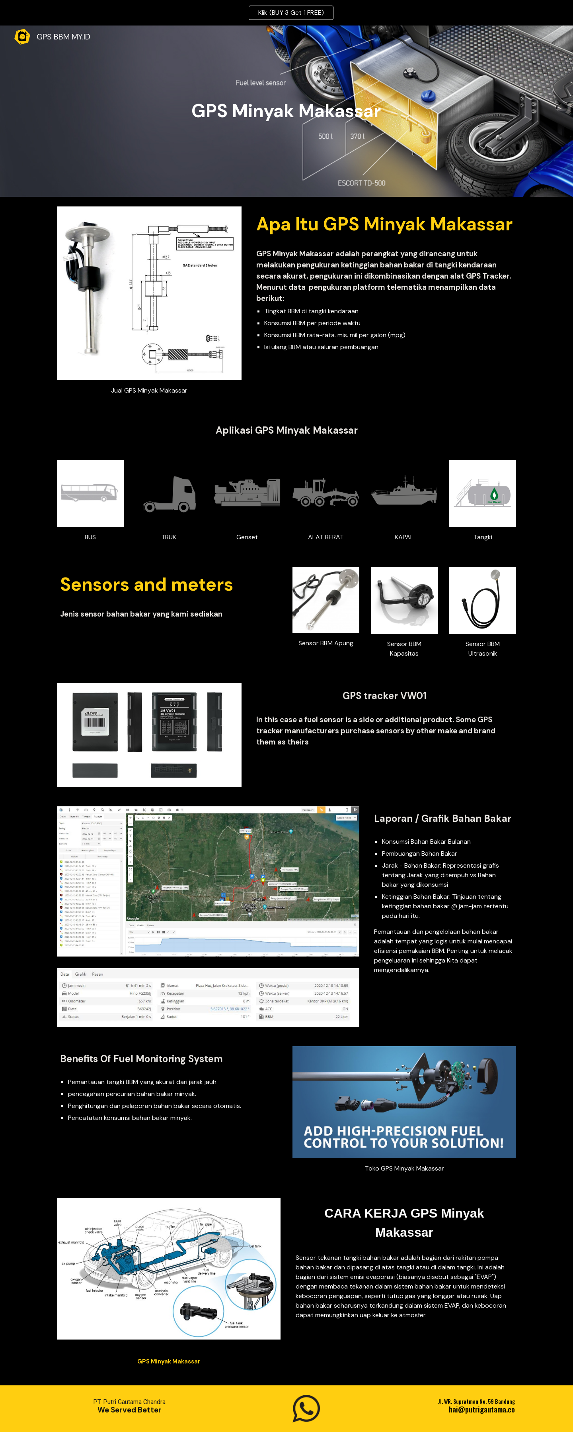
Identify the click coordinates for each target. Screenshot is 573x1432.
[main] (286, 111)
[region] (286, 13)
